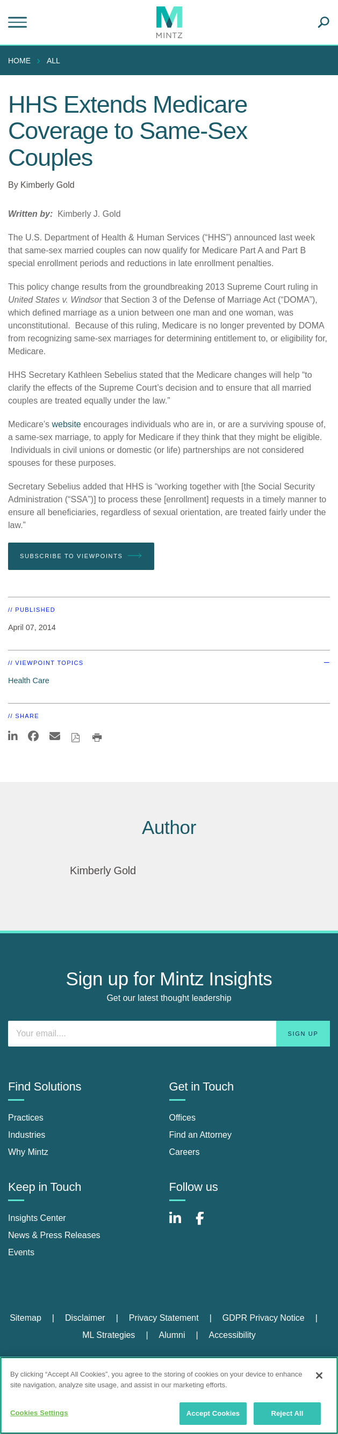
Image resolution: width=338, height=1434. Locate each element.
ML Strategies (108, 1335)
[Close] (319, 1375)
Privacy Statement (164, 1317)
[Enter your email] (169, 1034)
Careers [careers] (184, 1152)
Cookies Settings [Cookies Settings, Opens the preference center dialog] (39, 1413)
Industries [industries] (26, 1134)
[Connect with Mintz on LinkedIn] (180, 1224)
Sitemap (25, 1317)
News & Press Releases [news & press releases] (54, 1235)
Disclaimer (85, 1317)
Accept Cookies (213, 1413)
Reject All (287, 1413)
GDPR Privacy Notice (263, 1317)
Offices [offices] (182, 1117)
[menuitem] (22, 60)
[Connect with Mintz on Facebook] (206, 1224)
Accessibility (232, 1335)
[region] (169, 1395)
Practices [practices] (26, 1117)
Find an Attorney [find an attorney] (200, 1134)
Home (19, 60)
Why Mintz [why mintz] (28, 1152)
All (53, 60)
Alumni (172, 1335)
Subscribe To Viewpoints (81, 556)
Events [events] (21, 1252)
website (66, 424)
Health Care (28, 680)
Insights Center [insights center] (37, 1218)
